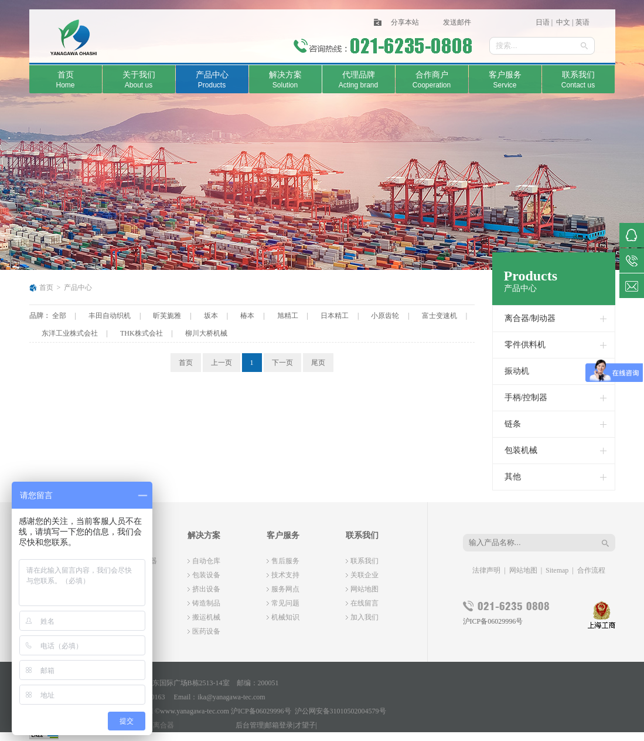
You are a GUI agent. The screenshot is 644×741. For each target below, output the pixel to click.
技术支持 (285, 575)
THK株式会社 (141, 333)
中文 (562, 22)
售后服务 (285, 561)
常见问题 (285, 603)
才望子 (305, 725)
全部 (59, 316)
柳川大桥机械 (206, 333)
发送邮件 (457, 22)
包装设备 (206, 575)
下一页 (282, 362)
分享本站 (405, 22)
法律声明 (486, 570)
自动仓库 (206, 561)
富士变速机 (439, 316)
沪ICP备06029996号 (493, 621)
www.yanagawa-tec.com (194, 711)
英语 (582, 22)
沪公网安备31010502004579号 (340, 711)
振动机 (517, 371)
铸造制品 (206, 603)
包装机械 (521, 450)
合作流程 (591, 570)
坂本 (211, 316)
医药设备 (206, 631)
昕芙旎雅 (167, 316)
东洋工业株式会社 (70, 333)
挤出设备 (206, 589)
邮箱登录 (279, 725)
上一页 (221, 362)
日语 (542, 22)
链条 (513, 423)
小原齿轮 (385, 316)
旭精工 (287, 316)
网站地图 (364, 589)
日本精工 (335, 316)
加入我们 (364, 617)
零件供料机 (525, 344)
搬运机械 (206, 617)
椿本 (247, 316)
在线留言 (364, 603)
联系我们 (364, 561)
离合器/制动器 (530, 318)
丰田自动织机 (109, 316)
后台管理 (250, 725)
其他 (513, 476)
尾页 (318, 362)
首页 (46, 287)
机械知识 (285, 617)
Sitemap (557, 570)
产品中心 (78, 287)
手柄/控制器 (526, 397)
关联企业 (364, 575)
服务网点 (285, 589)
